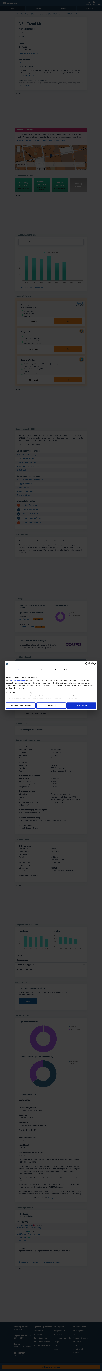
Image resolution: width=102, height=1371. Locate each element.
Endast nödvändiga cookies (21, 705)
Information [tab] (39, 670)
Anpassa (51, 705)
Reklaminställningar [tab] (62, 670)
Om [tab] (85, 670)
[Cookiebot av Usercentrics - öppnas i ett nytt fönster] (87, 663)
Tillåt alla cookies (81, 705)
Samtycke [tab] (16, 670)
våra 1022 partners (18, 680)
